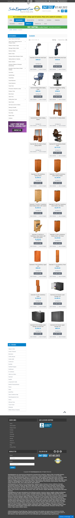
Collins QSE (11, 359)
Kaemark (11, 376)
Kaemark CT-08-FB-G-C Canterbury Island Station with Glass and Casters (38, 236)
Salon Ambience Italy (13, 394)
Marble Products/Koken (14, 384)
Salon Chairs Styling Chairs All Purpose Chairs (15, 42)
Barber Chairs (12, 53)
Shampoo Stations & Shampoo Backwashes (15, 65)
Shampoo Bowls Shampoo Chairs (16, 56)
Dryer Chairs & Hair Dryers (14, 38)
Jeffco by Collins (12, 374)
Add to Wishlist (33, 69)
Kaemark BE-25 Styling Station (57, 118)
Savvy (10, 399)
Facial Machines (12, 80)
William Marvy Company (14, 409)
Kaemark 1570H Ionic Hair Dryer (38, 57)
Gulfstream (11, 369)
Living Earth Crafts (13, 382)
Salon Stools (11, 102)
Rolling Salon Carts (13, 99)
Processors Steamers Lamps (15, 88)
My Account (10, 1)
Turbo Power (11, 404)
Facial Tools (11, 86)
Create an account (21, 1)
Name (11, 455)
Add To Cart (38, 66)
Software (10, 118)
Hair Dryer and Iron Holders (14, 104)
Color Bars (11, 72)
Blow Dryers (11, 94)
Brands (15, 29)
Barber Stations (12, 61)
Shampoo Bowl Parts (13, 110)
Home (10, 29)
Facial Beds (11, 77)
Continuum (11, 361)
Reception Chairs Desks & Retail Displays (15, 69)
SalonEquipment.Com (14, 397)
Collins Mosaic (12, 356)
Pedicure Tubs (12, 91)
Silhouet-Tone (12, 402)
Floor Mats (11, 112)
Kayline (10, 379)
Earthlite (10, 364)
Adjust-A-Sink (12, 349)
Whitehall (11, 407)
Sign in (15, 1)
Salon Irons (11, 96)
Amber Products (12, 351)
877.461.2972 (61, 7)
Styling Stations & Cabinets (14, 59)
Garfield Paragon (12, 366)
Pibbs (10, 389)
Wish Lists (53, 1)
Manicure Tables (12, 51)
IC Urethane (11, 371)
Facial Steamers (12, 83)
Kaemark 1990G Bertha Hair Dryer (57, 57)
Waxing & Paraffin (12, 107)
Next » (38, 40)
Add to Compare (42, 69)
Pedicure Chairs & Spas (14, 45)
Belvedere (11, 354)
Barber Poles (11, 115)
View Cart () (63, 1)
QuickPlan (11, 392)
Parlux (10, 387)
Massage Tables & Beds (14, 48)
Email (11, 461)
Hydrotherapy (11, 75)
